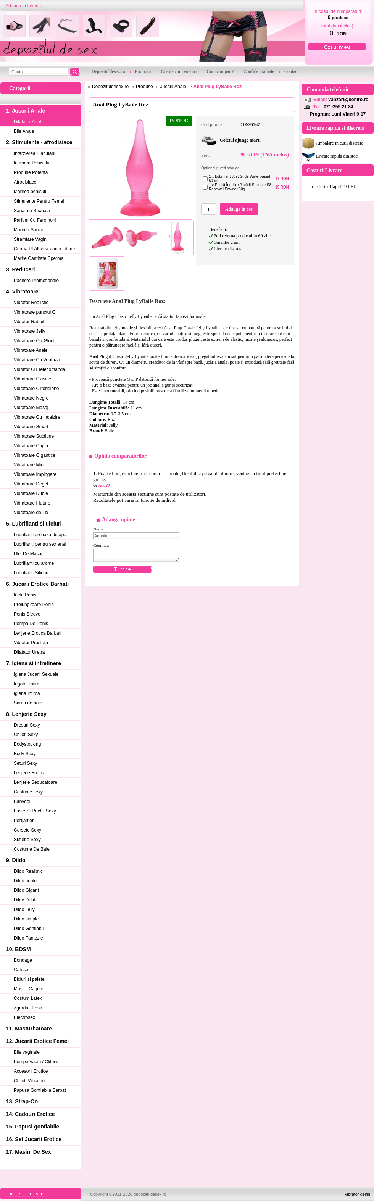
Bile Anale (24, 131)
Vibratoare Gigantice (34, 455)
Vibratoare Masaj (31, 407)
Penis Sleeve (27, 614)
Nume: (99, 529)
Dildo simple (26, 919)
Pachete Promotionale (36, 280)
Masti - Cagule (28, 988)
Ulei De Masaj (28, 553)
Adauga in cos (239, 209)
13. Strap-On (22, 1101)
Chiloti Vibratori (29, 1080)
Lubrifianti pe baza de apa (40, 534)
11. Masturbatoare (29, 1028)
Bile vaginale (27, 1052)
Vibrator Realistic (31, 302)
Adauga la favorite (23, 5)
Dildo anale (25, 880)
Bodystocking (27, 744)
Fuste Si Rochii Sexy (35, 811)
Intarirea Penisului (32, 163)
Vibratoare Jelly (29, 331)
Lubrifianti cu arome (34, 563)
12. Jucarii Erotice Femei (37, 1041)
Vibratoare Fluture (32, 503)
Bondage (23, 960)
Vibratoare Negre (31, 398)
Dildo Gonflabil (29, 928)
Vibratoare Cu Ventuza (37, 360)
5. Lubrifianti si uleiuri (33, 524)
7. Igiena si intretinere (33, 663)
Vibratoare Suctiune (34, 436)
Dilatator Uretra (29, 652)
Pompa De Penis (31, 623)
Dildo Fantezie (28, 938)
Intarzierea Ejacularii (34, 153)
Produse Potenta (31, 172)
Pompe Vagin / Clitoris (36, 1061)
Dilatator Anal (27, 121)
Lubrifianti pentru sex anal (40, 544)
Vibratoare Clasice (32, 379)
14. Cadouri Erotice (30, 1114)
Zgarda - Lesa (28, 1008)
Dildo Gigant (26, 890)
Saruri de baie (28, 703)
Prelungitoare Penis (34, 604)
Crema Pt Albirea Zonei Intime (44, 248)
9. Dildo (16, 860)
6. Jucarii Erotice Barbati (37, 584)
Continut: (101, 545)
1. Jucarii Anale (25, 111)
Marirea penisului (31, 191)
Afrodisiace (25, 182)
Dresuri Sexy (27, 725)
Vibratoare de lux (31, 512)
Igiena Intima (27, 693)
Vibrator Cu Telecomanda (39, 369)
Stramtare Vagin (30, 239)
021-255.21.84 (338, 107)
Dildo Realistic (28, 871)
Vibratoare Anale (31, 350)
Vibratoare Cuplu (31, 445)
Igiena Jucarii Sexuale (36, 674)
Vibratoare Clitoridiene (36, 388)
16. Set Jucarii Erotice (34, 1139)
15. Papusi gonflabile (32, 1127)
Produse (144, 86)
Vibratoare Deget (31, 484)
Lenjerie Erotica (29, 772)
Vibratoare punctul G (35, 312)
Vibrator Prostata (31, 642)
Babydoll (22, 801)
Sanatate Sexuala (32, 210)
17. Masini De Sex (28, 1152)
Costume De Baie (32, 849)
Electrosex (24, 1017)
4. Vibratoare (22, 292)
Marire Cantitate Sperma (39, 258)
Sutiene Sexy (27, 839)
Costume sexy (28, 792)
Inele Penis (25, 595)
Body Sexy (24, 753)
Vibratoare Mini (29, 465)
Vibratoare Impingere (35, 474)
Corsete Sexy (27, 830)
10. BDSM (18, 949)
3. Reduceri (20, 269)
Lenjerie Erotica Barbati (37, 633)
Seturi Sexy (25, 763)
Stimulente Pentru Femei (39, 201)
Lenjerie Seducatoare (35, 782)
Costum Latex (28, 998)
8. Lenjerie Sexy (26, 714)
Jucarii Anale (173, 86)
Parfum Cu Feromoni (35, 220)
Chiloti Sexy (26, 734)
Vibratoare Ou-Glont (34, 340)
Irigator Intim (26, 684)
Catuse (21, 969)
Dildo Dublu (25, 900)
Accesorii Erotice (31, 1071)
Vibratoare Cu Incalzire (37, 417)
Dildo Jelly (24, 909)
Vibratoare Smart (31, 426)
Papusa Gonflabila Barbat (40, 1090)
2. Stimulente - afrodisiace (39, 142)
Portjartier (24, 820)
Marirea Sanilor (29, 229)
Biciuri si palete (29, 979)
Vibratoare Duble (31, 493)
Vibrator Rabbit (29, 321)
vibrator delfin (357, 1194)
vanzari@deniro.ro (348, 99)
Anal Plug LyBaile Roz (217, 86)
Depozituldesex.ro (110, 86)
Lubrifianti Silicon (31, 573)
